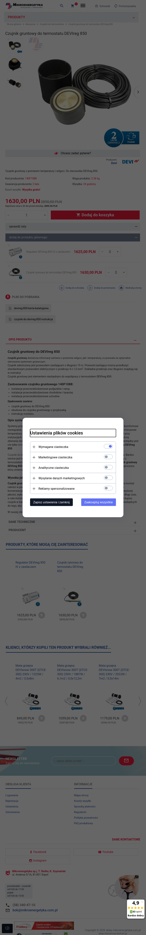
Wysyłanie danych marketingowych (61, 478)
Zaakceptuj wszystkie (98, 502)
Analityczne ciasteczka (53, 468)
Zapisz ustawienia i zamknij (51, 502)
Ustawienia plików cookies (56, 433)
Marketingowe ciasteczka (55, 457)
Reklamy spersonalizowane (56, 488)
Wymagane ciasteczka (53, 447)
